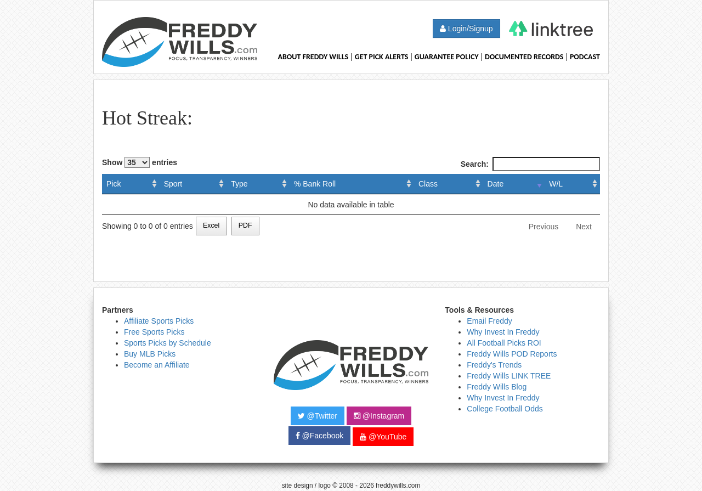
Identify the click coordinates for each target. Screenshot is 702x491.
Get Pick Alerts (382, 56)
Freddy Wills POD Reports (512, 353)
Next (584, 226)
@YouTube (383, 436)
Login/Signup (466, 28)
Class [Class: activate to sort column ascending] (428, 183)
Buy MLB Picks (150, 353)
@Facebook (320, 435)
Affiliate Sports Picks (159, 321)
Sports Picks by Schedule (167, 342)
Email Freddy (489, 321)
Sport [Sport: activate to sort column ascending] (173, 183)
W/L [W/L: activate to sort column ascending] (556, 183)
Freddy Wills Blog (496, 386)
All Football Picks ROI (504, 342)
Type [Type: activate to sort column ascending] (239, 183)
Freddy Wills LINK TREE (509, 375)
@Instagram (379, 415)
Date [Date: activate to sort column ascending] (496, 183)
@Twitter (317, 415)
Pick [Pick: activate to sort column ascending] (113, 183)
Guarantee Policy (447, 56)
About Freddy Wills (313, 56)
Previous (543, 226)
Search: (530, 164)
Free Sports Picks (154, 332)
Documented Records (524, 56)
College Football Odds (505, 408)
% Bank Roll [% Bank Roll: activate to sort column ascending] (315, 183)
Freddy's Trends (494, 364)
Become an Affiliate (157, 364)
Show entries (139, 162)
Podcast (585, 56)
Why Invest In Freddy (503, 332)
